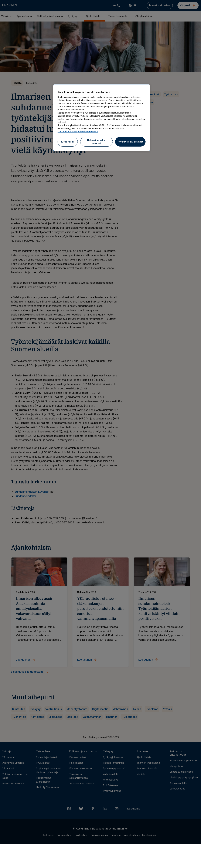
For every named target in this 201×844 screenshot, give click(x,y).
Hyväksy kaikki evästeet (130, 141)
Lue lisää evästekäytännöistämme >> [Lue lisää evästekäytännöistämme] (78, 131)
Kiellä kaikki (67, 141)
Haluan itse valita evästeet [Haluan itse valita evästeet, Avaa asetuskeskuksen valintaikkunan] (96, 141)
